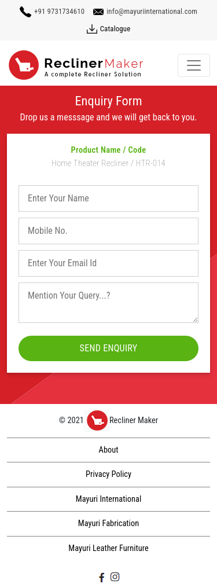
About (109, 450)
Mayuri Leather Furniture (108, 548)
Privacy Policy (108, 474)
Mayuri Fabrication (108, 523)
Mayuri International (108, 499)
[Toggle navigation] (194, 65)
